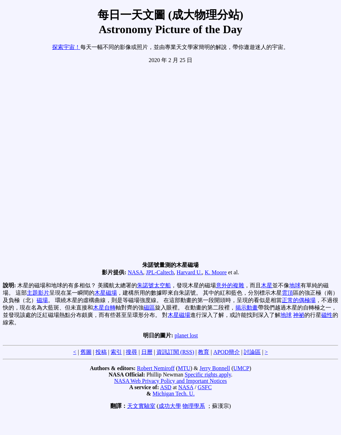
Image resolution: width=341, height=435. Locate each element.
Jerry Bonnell (214, 368)
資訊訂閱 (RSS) (175, 352)
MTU (184, 368)
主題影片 (38, 293)
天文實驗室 (141, 406)
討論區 (252, 352)
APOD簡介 (226, 352)
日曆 (147, 352)
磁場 (42, 300)
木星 (266, 285)
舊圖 (86, 352)
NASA (135, 272)
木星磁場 (105, 293)
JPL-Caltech (160, 272)
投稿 (101, 352)
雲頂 (287, 293)
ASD (165, 387)
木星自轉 (104, 308)
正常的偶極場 (299, 300)
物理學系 (193, 406)
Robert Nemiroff (156, 368)
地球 (294, 285)
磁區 (149, 308)
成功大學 (170, 406)
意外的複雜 (230, 285)
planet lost (186, 335)
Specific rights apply (208, 375)
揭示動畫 (246, 308)
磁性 (327, 315)
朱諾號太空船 (154, 285)
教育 (203, 352)
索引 (116, 352)
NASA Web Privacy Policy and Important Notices (170, 381)
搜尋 (131, 352)
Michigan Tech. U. (173, 394)
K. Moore (216, 272)
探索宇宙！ (66, 47)
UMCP (241, 368)
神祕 (298, 315)
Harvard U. (189, 272)
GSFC (205, 387)
